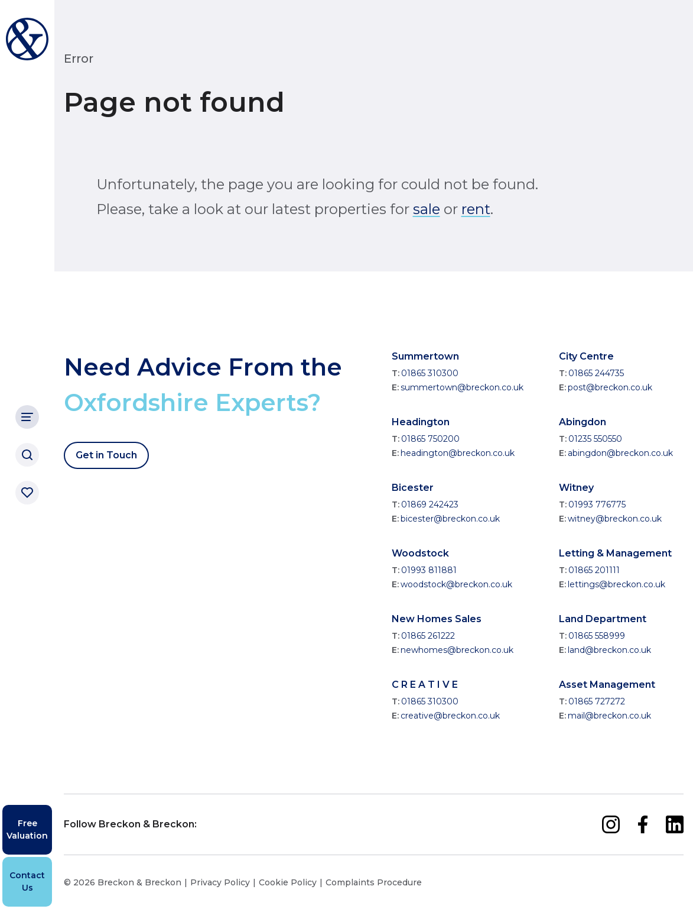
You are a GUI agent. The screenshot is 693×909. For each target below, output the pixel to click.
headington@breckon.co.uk (458, 453)
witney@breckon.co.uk (615, 518)
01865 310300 (429, 373)
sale (426, 209)
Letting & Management (615, 553)
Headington (421, 422)
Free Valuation (27, 829)
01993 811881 (429, 570)
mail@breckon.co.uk (609, 715)
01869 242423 (429, 504)
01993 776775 (597, 504)
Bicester (413, 487)
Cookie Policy (288, 882)
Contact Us (27, 881)
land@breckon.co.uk (609, 650)
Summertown (425, 356)
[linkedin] (675, 824)
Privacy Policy (220, 882)
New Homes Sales (436, 619)
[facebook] (643, 824)
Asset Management (607, 684)
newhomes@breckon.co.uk (457, 650)
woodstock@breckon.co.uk (456, 584)
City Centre (586, 356)
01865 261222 (428, 635)
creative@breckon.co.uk (450, 715)
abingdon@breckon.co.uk (620, 453)
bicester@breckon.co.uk (450, 518)
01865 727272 (596, 701)
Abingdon (582, 422)
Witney (576, 487)
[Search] (27, 455)
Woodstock (420, 553)
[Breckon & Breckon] (27, 39)
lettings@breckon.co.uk (616, 584)
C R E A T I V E (425, 684)
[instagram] (611, 824)
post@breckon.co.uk (610, 387)
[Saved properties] (27, 492)
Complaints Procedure (374, 882)
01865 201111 (594, 570)
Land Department (602, 619)
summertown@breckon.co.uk (462, 387)
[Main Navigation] (27, 417)
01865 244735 (596, 373)
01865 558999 (596, 635)
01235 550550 (595, 439)
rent (475, 209)
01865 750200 (430, 439)
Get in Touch (106, 455)
